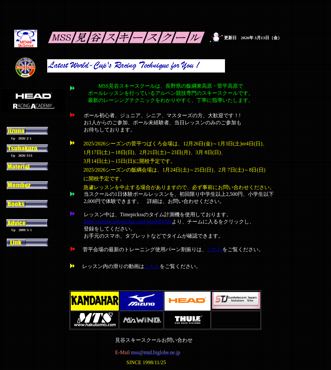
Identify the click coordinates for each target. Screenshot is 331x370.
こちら (152, 266)
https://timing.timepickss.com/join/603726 (128, 221)
